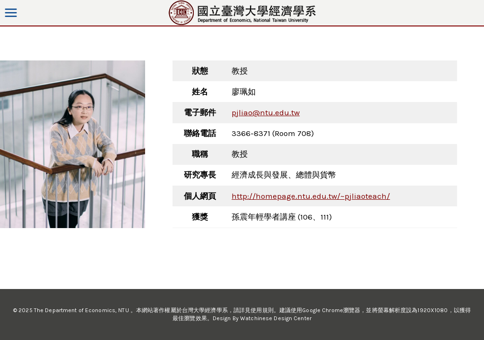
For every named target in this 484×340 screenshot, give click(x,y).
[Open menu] (11, 12)
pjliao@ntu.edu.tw (266, 112)
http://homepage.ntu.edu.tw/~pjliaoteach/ (311, 196)
